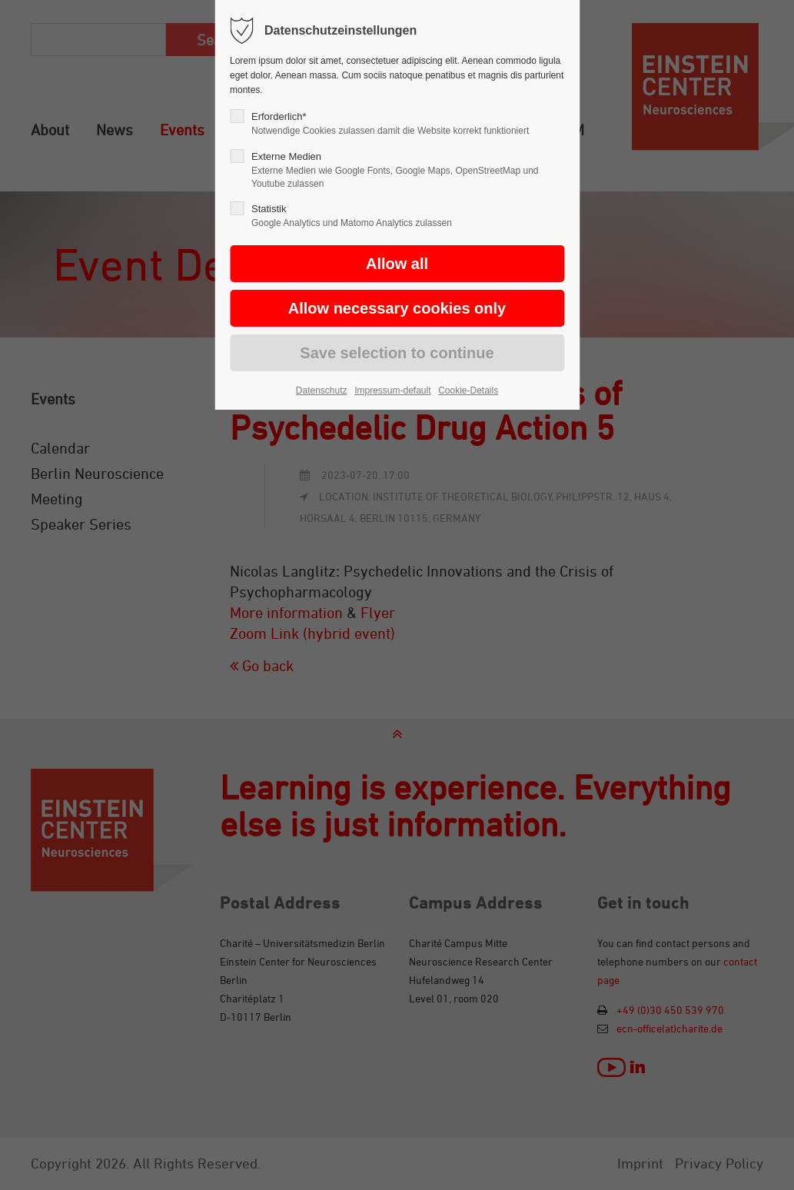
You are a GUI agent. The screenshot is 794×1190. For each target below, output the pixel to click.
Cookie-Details (468, 390)
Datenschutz (321, 390)
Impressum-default (392, 390)
